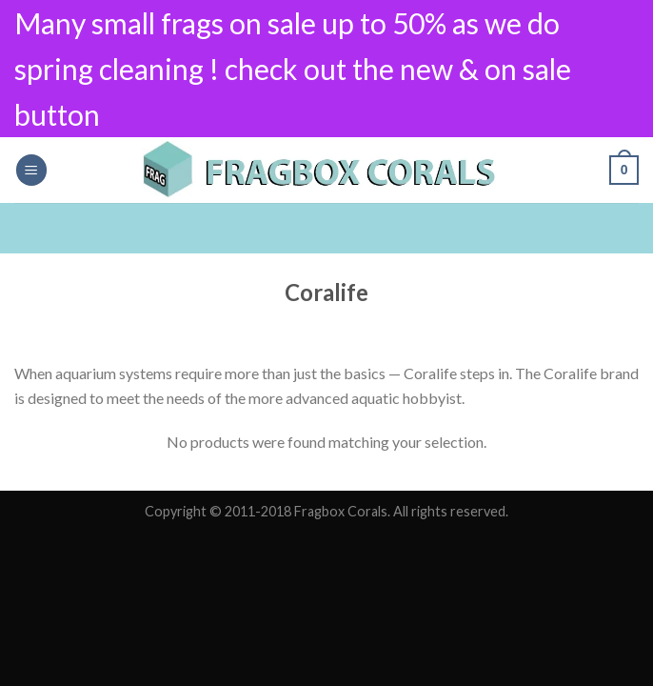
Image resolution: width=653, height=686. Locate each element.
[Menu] (31, 170)
